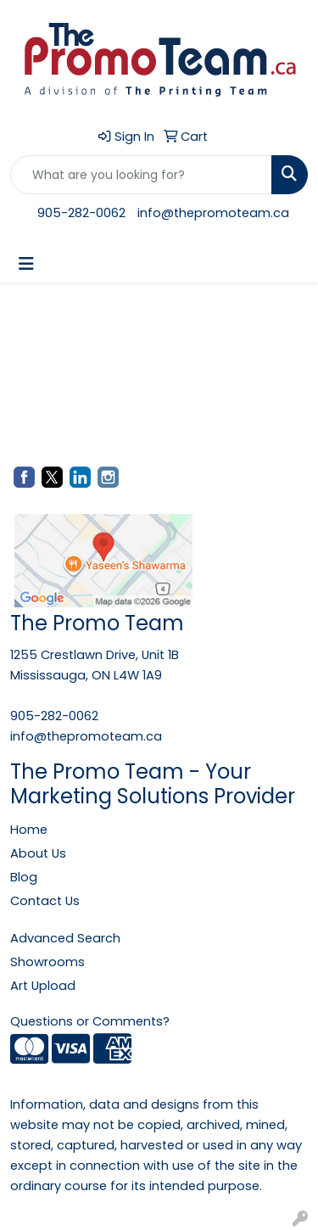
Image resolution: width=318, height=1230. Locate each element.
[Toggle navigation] (26, 264)
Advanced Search (65, 938)
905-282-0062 (81, 212)
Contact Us (45, 900)
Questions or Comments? (90, 1021)
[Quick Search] (141, 174)
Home (28, 829)
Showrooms (47, 961)
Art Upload (42, 985)
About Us (38, 853)
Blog (23, 877)
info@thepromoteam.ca (213, 212)
